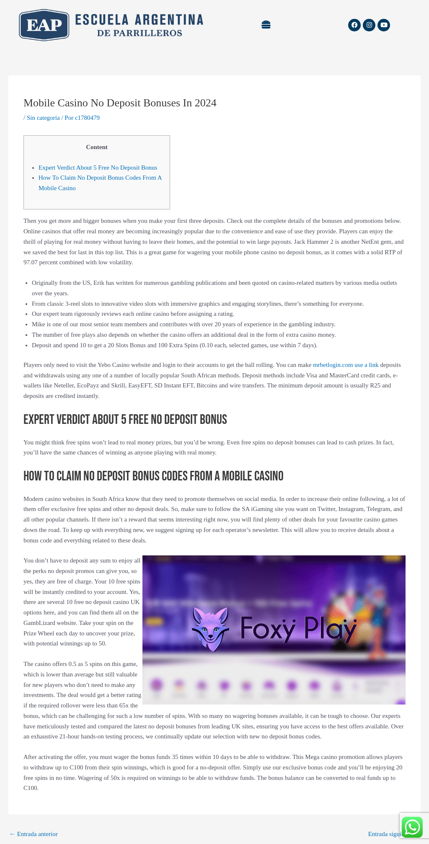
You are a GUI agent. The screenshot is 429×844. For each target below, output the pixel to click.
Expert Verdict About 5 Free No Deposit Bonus (98, 167)
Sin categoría (43, 117)
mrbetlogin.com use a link (346, 364)
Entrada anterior (33, 834)
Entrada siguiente (394, 834)
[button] (266, 25)
